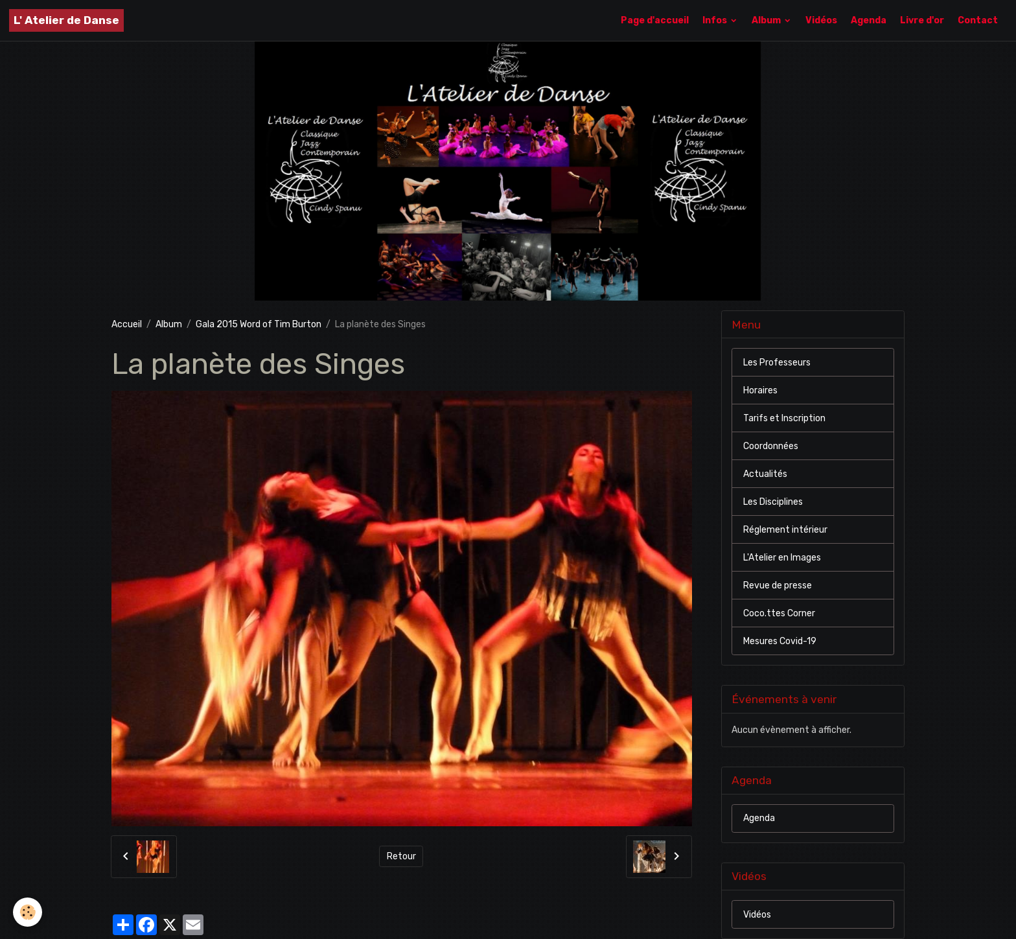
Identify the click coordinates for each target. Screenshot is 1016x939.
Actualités (765, 474)
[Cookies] (27, 912)
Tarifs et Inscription (784, 418)
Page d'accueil (655, 20)
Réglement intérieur (785, 529)
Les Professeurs (777, 362)
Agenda (868, 20)
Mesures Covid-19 (779, 641)
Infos (715, 20)
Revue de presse (777, 585)
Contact (978, 20)
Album (767, 20)
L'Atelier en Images (782, 557)
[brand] (66, 20)
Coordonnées (770, 446)
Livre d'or (922, 20)
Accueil (126, 324)
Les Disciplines (773, 501)
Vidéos (821, 20)
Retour (401, 856)
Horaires (760, 390)
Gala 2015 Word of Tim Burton (258, 324)
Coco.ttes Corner (779, 613)
